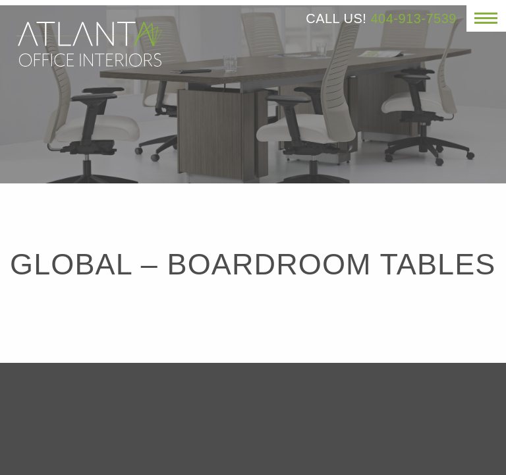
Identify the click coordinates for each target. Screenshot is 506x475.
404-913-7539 (413, 18)
